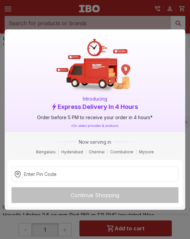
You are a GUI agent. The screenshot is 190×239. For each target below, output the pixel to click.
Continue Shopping (95, 195)
